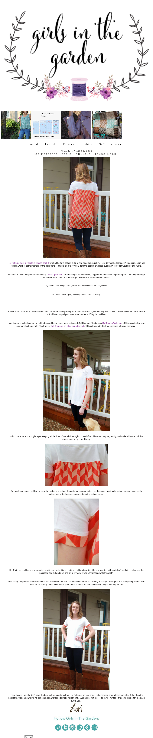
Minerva (116, 144)
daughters (18, 715)
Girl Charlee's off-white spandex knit (67, 321)
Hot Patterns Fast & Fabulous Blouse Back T (28, 258)
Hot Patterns (44, 715)
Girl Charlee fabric (30, 715)
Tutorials (51, 144)
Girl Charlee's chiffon (111, 318)
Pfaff (102, 144)
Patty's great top (54, 269)
